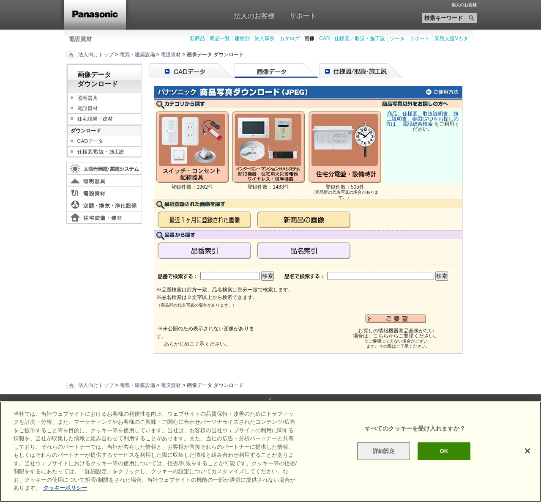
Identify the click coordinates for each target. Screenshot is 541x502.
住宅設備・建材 (95, 119)
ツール (397, 38)
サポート (302, 15)
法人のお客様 (254, 15)
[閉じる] (527, 451)
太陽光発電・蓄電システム (104, 168)
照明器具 (87, 98)
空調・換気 (104, 205)
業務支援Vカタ (451, 38)
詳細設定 (384, 451)
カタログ (289, 38)
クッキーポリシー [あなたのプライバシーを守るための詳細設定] (65, 488)
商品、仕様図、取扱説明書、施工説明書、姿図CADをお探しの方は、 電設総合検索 (422, 119)
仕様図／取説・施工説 (359, 38)
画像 (309, 38)
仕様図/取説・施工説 (100, 152)
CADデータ (90, 141)
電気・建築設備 (137, 55)
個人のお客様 (464, 5)
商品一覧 (220, 38)
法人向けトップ (96, 55)
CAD (324, 38)
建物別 (242, 38)
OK (444, 451)
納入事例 (264, 38)
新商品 (197, 38)
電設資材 (80, 39)
